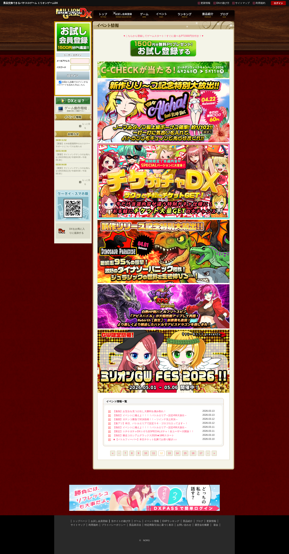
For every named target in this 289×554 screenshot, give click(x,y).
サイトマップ (242, 3)
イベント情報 (151, 521)
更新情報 (205, 3)
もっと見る (85, 126)
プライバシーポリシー (114, 525)
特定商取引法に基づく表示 (158, 525)
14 (177, 453)
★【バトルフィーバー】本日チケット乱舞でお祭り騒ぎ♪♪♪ (145, 439)
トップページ (80, 521)
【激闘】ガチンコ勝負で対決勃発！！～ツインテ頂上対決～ (145, 419)
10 (145, 453)
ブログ (199, 521)
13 (169, 453)
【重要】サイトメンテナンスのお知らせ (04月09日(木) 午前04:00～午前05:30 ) (73, 157)
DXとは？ (73, 101)
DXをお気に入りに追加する (77, 231)
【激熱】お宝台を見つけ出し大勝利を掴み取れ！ (139, 411)
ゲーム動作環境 (73, 109)
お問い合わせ (184, 525)
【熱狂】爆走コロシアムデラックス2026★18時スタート (143, 435)
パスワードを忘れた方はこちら (71, 85)
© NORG (144, 540)
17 (201, 453)
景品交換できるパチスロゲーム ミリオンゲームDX (30, 3)
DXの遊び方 (222, 3)
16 (193, 453)
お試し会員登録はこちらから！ (73, 37)
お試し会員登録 (99, 521)
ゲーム (137, 521)
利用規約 (260, 3)
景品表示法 (135, 525)
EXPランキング (170, 521)
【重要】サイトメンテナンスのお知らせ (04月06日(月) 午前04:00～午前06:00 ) (73, 171)
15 (185, 453)
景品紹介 (187, 521)
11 (153, 453)
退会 (215, 525)
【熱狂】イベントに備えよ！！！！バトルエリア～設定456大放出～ (150, 415)
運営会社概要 (202, 525)
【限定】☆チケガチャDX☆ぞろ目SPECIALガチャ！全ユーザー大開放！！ (153, 431)
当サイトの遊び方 (120, 521)
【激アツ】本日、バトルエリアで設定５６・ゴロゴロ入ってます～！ (150, 423)
